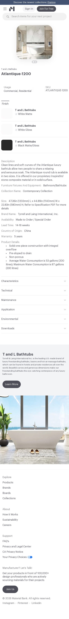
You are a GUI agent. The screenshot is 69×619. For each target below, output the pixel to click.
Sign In (29, 9)
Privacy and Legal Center (16, 546)
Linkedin (36, 603)
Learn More (11, 384)
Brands (6, 488)
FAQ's (5, 541)
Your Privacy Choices (17, 557)
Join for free (46, 9)
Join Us (10, 589)
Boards (6, 493)
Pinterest (23, 603)
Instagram (8, 603)
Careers (6, 525)
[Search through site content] (36, 16)
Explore (52, 2)
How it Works (10, 514)
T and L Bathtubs (9, 69)
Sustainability (10, 520)
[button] (4, 8)
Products (7, 482)
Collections (9, 498)
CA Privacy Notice (12, 552)
